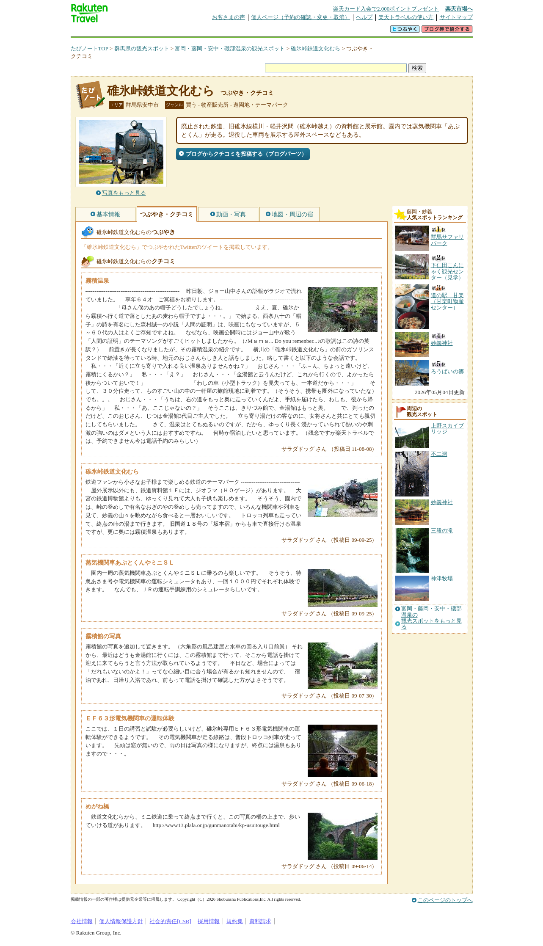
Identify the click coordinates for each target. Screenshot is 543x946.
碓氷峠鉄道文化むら (315, 48)
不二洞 (439, 454)
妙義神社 (442, 502)
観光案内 (274, 31)
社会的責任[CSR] (170, 921)
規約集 (234, 921)
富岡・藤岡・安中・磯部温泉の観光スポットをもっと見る (431, 618)
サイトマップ (456, 17)
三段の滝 (442, 530)
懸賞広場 (170, 31)
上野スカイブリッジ (447, 428)
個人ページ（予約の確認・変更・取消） (300, 17)
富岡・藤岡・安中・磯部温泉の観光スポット (230, 48)
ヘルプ (364, 17)
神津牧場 (442, 578)
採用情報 (209, 921)
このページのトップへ (445, 900)
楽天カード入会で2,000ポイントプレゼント (386, 9)
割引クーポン (204, 31)
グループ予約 (239, 31)
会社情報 (82, 921)
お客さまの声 (228, 17)
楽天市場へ (459, 9)
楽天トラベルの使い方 (405, 17)
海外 (135, 31)
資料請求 (260, 921)
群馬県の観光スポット (141, 48)
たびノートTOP (89, 48)
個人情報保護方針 (121, 921)
